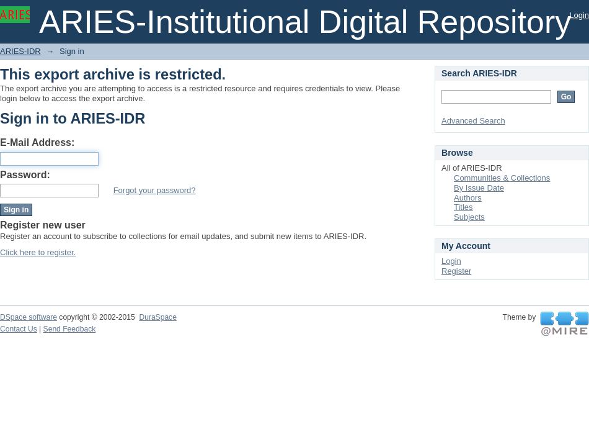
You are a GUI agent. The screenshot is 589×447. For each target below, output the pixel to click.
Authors (468, 197)
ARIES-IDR (20, 51)
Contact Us (18, 329)
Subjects (469, 217)
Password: (25, 174)
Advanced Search (473, 120)
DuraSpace (157, 317)
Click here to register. (38, 252)
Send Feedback (69, 329)
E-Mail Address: (37, 142)
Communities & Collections (502, 178)
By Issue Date (479, 187)
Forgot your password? (154, 190)
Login (579, 15)
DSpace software (28, 317)
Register (456, 271)
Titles (463, 207)
